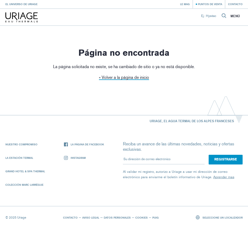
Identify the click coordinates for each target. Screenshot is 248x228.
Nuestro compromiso (21, 144)
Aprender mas (223, 177)
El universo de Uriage (21, 4)
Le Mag (185, 4)
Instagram (75, 158)
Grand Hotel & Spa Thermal (25, 171)
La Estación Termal (19, 157)
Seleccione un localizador (219, 217)
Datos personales (117, 217)
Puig (155, 217)
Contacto (235, 4)
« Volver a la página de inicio (124, 77)
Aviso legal (90, 217)
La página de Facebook (84, 144)
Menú (235, 16)
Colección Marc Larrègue (24, 184)
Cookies (141, 217)
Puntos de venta (210, 4)
